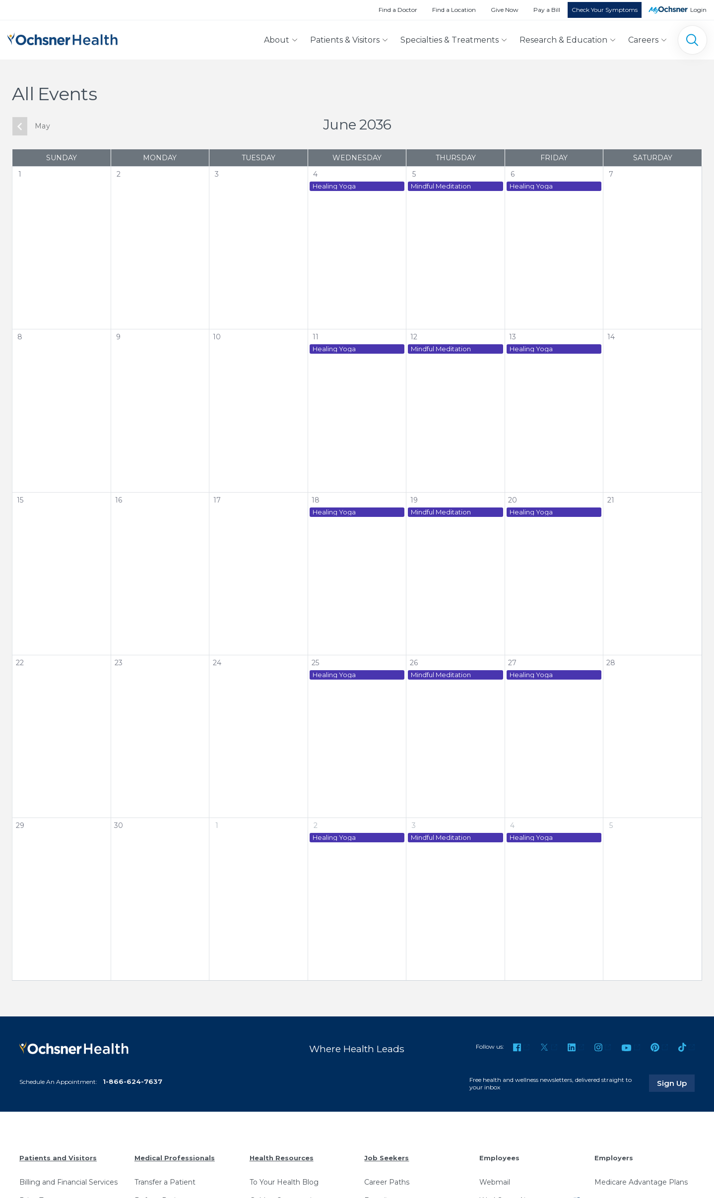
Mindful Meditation (441, 186)
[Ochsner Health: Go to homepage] (62, 38)
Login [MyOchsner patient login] (698, 9)
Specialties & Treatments (449, 40)
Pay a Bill (546, 9)
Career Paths (386, 1182)
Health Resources (282, 1158)
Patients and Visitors (58, 1158)
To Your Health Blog (284, 1182)
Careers (643, 40)
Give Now (505, 9)
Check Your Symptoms (605, 9)
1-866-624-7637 (132, 1081)
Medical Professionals (174, 1158)
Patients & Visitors (345, 40)
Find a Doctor (398, 9)
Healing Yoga (334, 186)
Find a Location (454, 9)
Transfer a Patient (164, 1182)
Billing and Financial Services (68, 1182)
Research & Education (563, 40)
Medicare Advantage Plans (641, 1182)
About (276, 40)
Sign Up (676, 1083)
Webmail (494, 1182)
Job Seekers (386, 1158)
